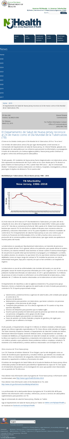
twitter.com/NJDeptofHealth (54, 403)
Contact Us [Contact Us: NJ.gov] (25, 427)
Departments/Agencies (54, 10)
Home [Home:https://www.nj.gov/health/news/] (5, 103)
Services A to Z (39, 10)
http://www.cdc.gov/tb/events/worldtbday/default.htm (20, 384)
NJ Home (30, 10)
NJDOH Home (14, 431)
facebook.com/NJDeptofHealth (24, 405)
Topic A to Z (30, 431)
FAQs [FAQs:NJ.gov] (64, 10)
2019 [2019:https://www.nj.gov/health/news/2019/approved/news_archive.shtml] (10, 103)
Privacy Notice (34, 427)
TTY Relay (22, 431)
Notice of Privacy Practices (56, 431)
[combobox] (23, 421)
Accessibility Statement (58, 427)
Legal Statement (45, 427)
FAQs (43, 429)
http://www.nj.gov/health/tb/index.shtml (30, 378)
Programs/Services (41, 431)
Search (46, 13)
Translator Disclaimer (16, 425)
